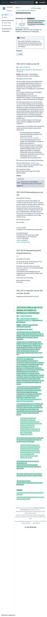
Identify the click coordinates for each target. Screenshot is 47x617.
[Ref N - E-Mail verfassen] (7, 25)
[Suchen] (15, 2)
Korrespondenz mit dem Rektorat (26, 10)
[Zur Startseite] (5, 2)
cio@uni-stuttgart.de (24, 67)
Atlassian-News (36, 523)
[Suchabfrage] (24, 2)
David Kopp (22, 23)
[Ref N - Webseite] (7, 23)
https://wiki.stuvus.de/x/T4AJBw (29, 138)
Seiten (17, 7)
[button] (37, 2)
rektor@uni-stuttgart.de (25, 70)
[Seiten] (7, 14)
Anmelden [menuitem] (42, 2)
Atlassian (30, 527)
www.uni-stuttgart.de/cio (23, 242)
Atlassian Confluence (26, 521)
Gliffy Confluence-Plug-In (37, 517)
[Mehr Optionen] (44, 8)
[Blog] (7, 17)
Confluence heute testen (30, 513)
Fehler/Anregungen (26, 523)
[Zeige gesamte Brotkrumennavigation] (21, 7)
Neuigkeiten (35, 296)
